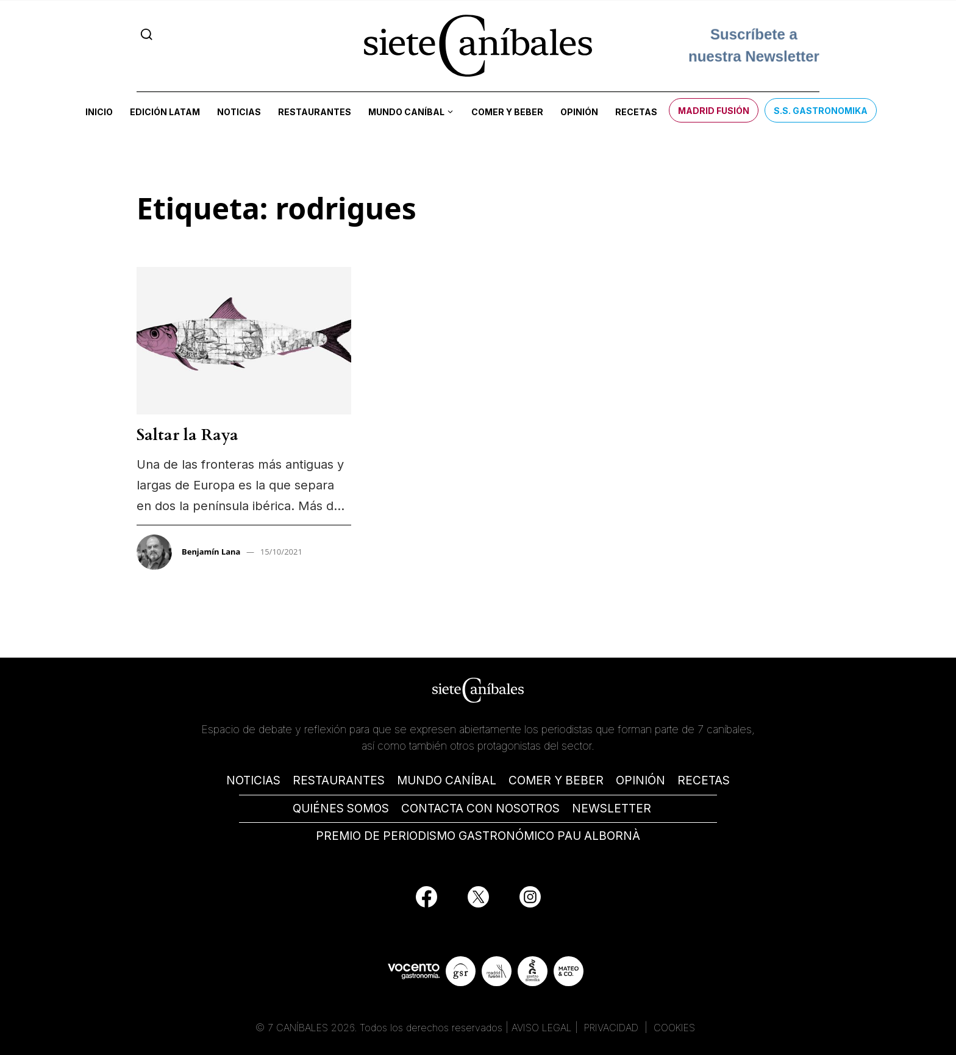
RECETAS (703, 780)
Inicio (99, 112)
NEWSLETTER (611, 808)
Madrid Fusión (713, 110)
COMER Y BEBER (556, 780)
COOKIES (674, 1027)
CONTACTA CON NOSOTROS (480, 808)
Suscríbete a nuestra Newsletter (753, 45)
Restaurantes (314, 112)
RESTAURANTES (339, 780)
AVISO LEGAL (542, 1027)
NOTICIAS (253, 780)
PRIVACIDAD (612, 1027)
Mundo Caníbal (406, 112)
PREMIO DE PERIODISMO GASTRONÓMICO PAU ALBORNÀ (478, 836)
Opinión (579, 112)
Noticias (239, 112)
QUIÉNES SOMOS (341, 808)
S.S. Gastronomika (821, 110)
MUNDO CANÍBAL (446, 780)
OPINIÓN (640, 780)
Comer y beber (507, 112)
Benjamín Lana (211, 551)
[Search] (147, 34)
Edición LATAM (165, 112)
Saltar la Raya (187, 435)
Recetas (636, 112)
